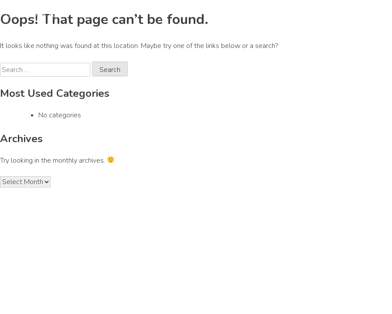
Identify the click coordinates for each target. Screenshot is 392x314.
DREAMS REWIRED (49, 14)
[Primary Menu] (376, 15)
